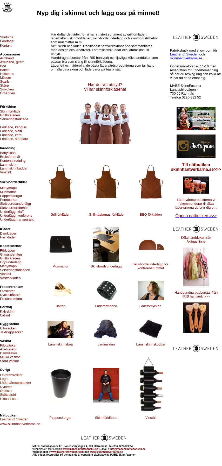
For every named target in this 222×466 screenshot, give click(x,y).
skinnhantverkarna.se (186, 58)
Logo (4, 379)
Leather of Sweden (184, 54)
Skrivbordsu (141, 264)
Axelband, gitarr (12, 62)
